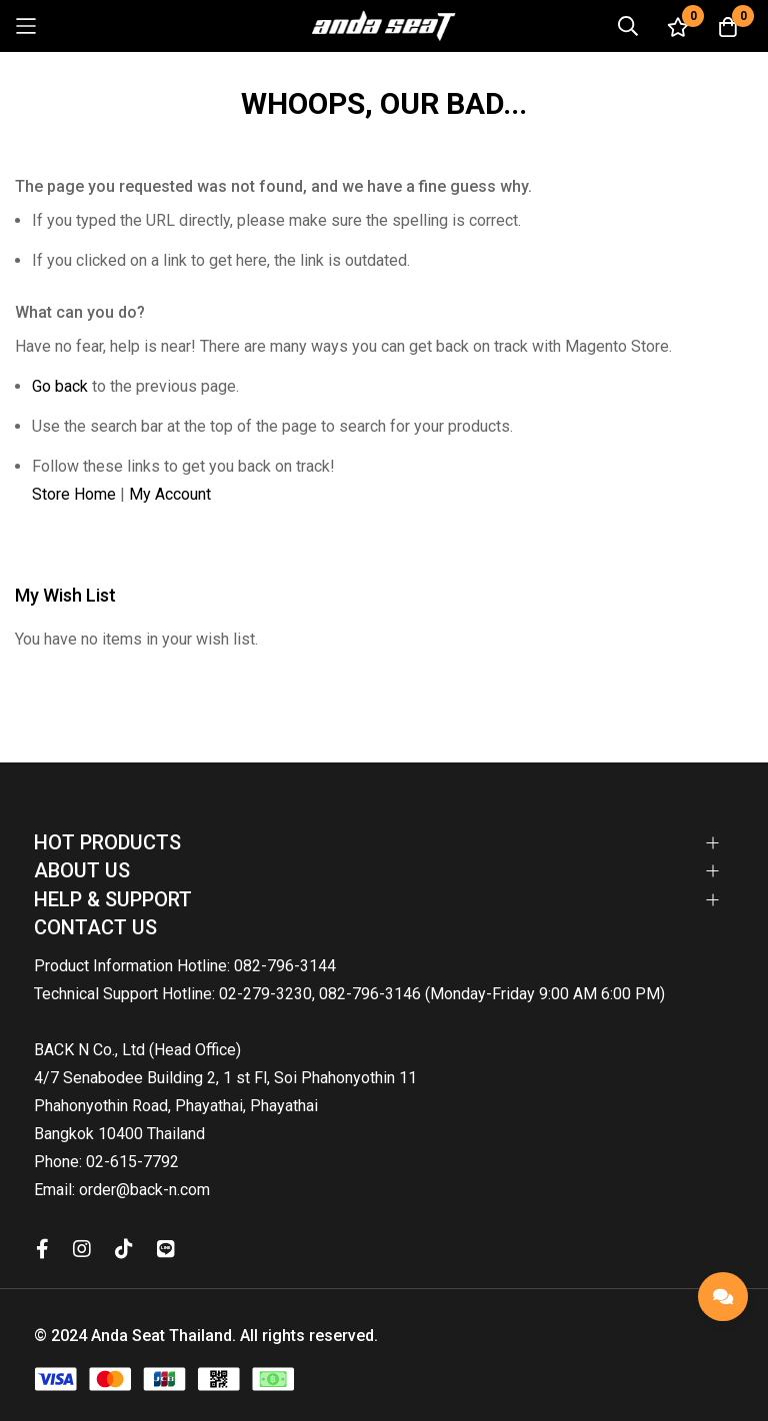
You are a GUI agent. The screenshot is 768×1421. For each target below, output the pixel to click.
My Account (170, 494)
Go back (60, 386)
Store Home (74, 494)
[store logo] (384, 26)
